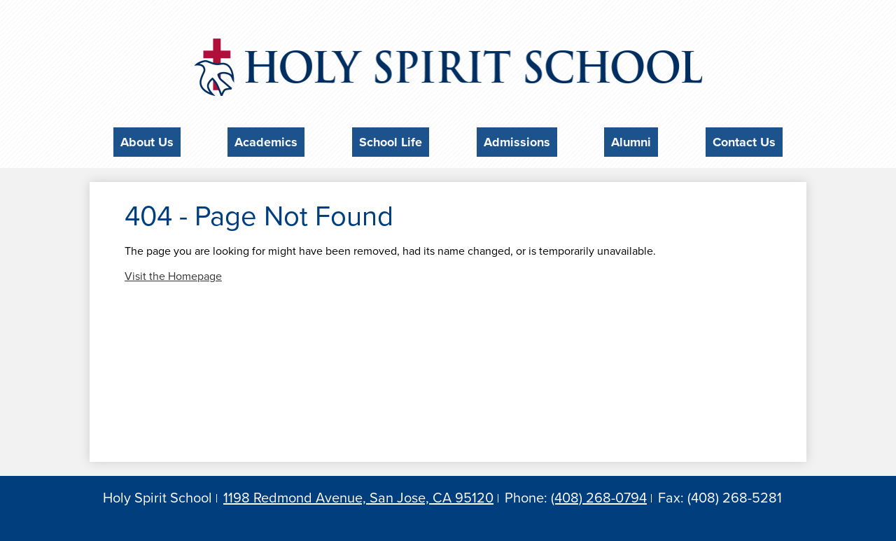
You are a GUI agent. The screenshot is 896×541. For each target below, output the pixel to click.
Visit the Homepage (173, 272)
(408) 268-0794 (599, 494)
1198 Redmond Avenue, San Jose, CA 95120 (358, 494)
